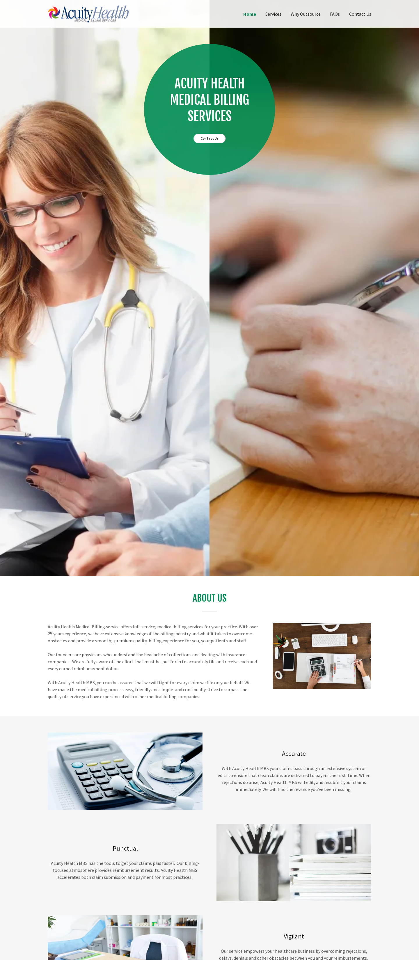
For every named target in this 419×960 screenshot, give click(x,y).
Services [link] (273, 14)
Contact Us (209, 138)
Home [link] (249, 14)
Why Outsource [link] (306, 14)
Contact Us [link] (360, 14)
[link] (88, 13)
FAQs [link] (335, 14)
